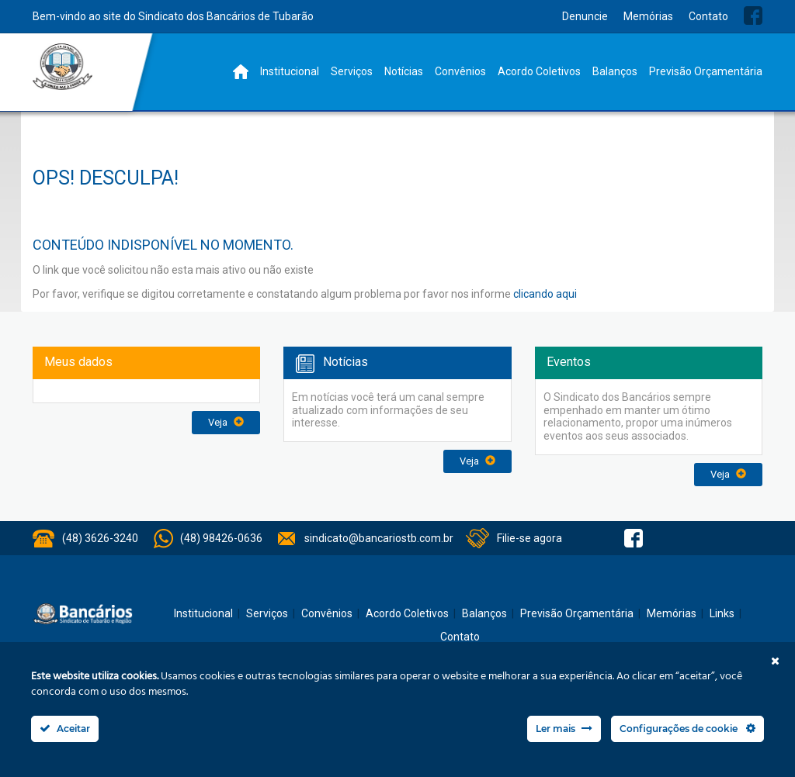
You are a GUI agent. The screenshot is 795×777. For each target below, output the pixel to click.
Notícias (403, 71)
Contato (708, 16)
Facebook (753, 15)
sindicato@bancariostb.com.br (378, 538)
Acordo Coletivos (539, 71)
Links (722, 613)
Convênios (460, 71)
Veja (226, 422)
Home (240, 71)
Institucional (289, 71)
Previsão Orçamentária (705, 71)
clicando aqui (545, 294)
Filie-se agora (529, 538)
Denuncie (585, 16)
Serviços (352, 71)
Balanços (614, 71)
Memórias (648, 16)
